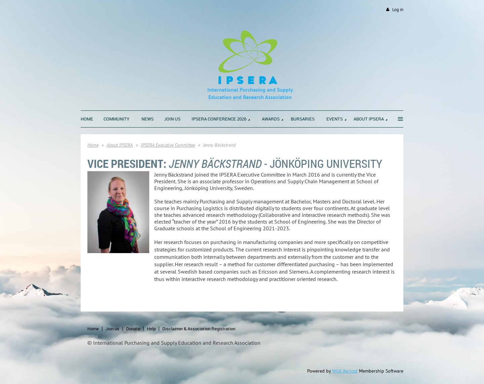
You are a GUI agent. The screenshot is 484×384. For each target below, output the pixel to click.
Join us (112, 329)
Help (151, 329)
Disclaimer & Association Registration (198, 329)
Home (92, 145)
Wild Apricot (345, 371)
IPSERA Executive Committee (168, 145)
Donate (133, 329)
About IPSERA (120, 145)
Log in (397, 9)
